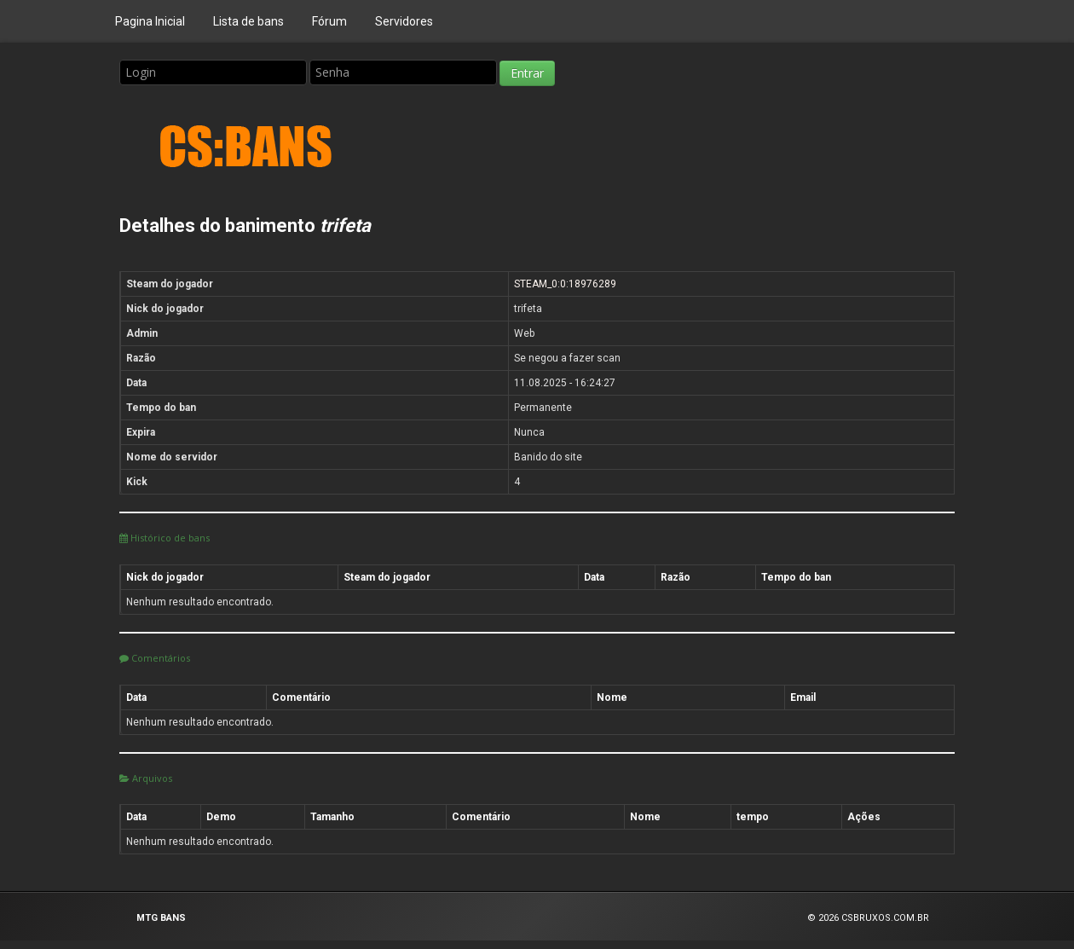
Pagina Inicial (150, 21)
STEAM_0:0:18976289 (565, 284)
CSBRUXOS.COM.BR (885, 917)
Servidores (404, 21)
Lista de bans (248, 21)
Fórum (329, 21)
